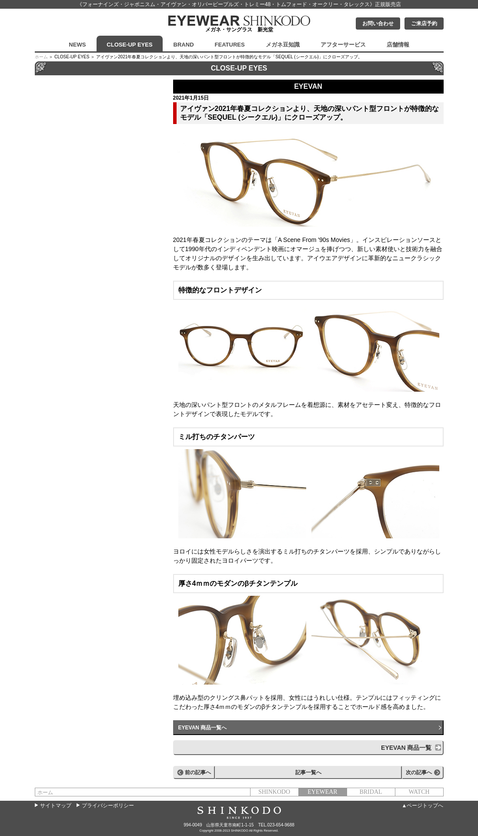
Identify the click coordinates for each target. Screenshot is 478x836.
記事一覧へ (308, 772)
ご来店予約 (424, 23)
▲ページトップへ (423, 805)
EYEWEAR (322, 792)
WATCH (418, 792)
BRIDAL (370, 792)
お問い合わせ (378, 23)
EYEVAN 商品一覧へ (202, 728)
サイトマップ (55, 805)
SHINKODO (274, 792)
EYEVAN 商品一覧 (406, 747)
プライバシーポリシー (108, 805)
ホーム (41, 56)
